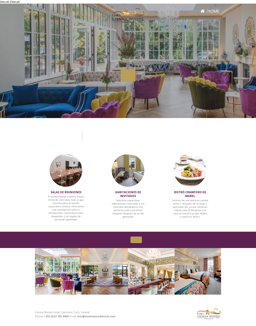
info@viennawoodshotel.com (96, 316)
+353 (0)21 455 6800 (56, 316)
